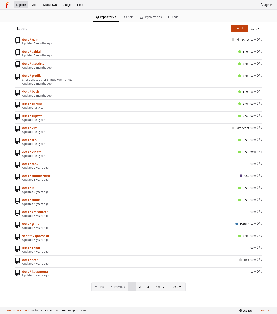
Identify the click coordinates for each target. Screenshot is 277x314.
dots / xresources (35, 212)
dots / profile (32, 76)
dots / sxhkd (31, 51)
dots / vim (29, 128)
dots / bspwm (32, 116)
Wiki (34, 5)
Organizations (151, 17)
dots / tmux (31, 200)
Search (239, 28)
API (270, 310)
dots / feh (29, 140)
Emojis (67, 5)
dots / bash (30, 91)
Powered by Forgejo (16, 310)
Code (173, 17)
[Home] (7, 4)
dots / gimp (31, 224)
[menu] (255, 29)
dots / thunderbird (36, 176)
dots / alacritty (33, 64)
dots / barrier (32, 104)
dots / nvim (30, 39)
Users (127, 17)
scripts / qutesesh (35, 236)
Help (80, 5)
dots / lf (28, 188)
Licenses (260, 310)
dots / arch (30, 260)
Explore (21, 5)
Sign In (267, 5)
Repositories (106, 17)
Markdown (50, 5)
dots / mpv (30, 164)
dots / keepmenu (35, 271)
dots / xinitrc (31, 152)
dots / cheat (31, 248)
